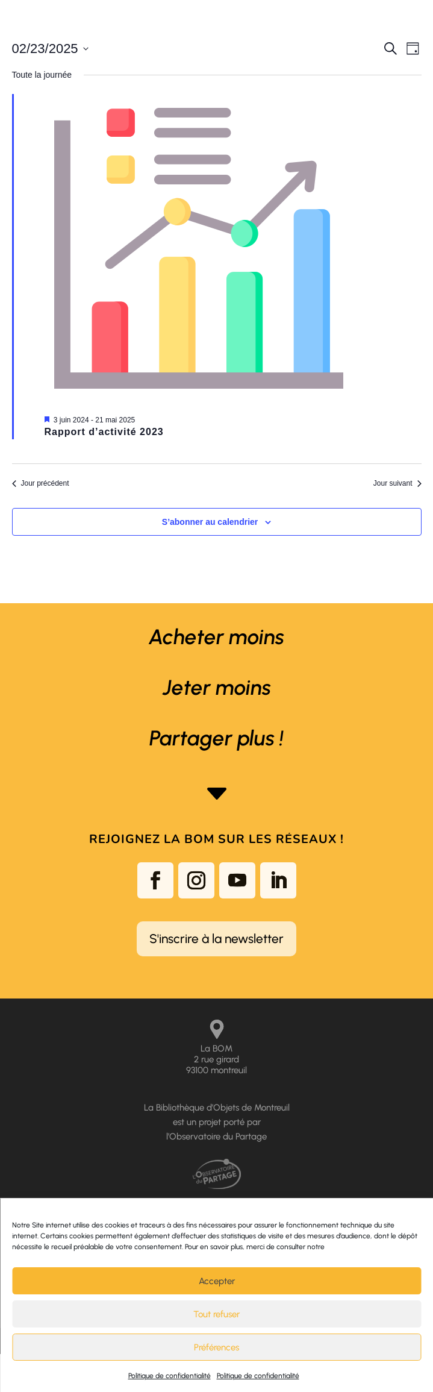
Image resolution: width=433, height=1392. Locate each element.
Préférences (216, 1347)
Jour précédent (40, 483)
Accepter (217, 1281)
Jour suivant (397, 483)
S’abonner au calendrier (210, 522)
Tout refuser (216, 1314)
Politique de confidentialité (169, 1376)
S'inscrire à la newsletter (216, 938)
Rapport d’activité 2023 (104, 432)
